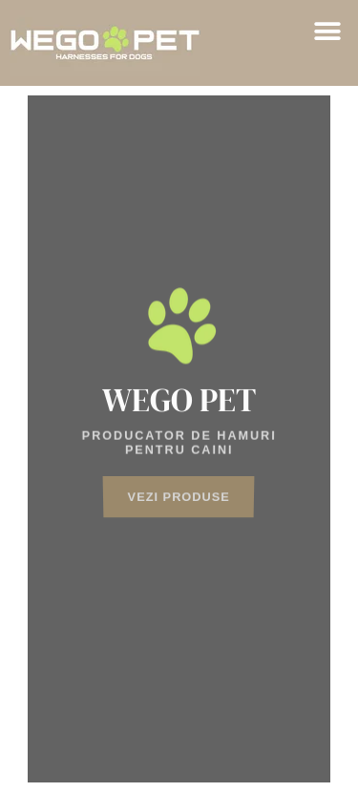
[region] (179, 438)
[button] (326, 31)
